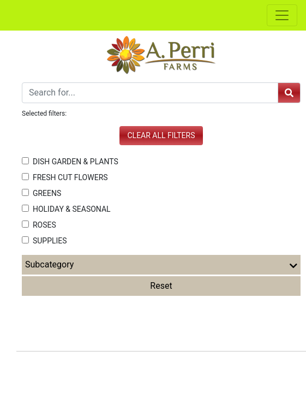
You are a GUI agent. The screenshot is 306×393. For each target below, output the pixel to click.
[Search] (150, 92)
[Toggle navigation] (282, 15)
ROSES (39, 225)
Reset (161, 286)
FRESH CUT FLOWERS (65, 177)
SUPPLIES (44, 240)
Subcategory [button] (161, 264)
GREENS (41, 193)
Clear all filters (161, 135)
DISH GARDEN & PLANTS (70, 161)
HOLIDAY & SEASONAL (66, 209)
